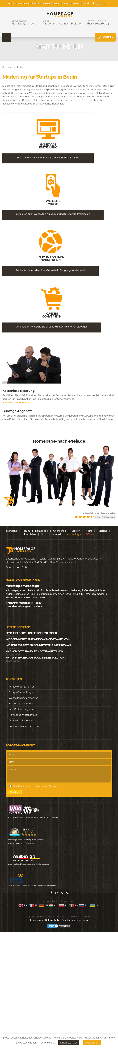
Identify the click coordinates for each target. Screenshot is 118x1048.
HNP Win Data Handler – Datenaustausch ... (35, 651)
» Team (36, 602)
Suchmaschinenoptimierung (24, 726)
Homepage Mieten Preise (23, 714)
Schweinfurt (36, 3)
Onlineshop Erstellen (20, 720)
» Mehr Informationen (18, 602)
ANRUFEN (107, 37)
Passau (76, 3)
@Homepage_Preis (16, 567)
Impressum (36, 920)
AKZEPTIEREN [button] (92, 1043)
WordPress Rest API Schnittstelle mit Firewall (39, 645)
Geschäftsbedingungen (74, 920)
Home (11, 3)
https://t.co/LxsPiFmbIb (63, 562)
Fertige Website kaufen (21, 686)
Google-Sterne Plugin (21, 692)
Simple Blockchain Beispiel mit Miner (31, 633)
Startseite (7, 67)
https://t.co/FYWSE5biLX (21, 562)
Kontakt (86, 3)
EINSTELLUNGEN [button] (68, 1043)
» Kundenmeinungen (18, 606)
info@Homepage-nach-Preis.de (62, 23)
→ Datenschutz (46, 1042)
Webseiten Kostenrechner (23, 698)
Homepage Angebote (21, 703)
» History (37, 606)
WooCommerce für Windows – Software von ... (39, 639)
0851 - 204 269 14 (97, 23)
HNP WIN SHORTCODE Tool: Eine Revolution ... (36, 657)
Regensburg (51, 3)
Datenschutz (52, 920)
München (22, 3)
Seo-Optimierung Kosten (22, 709)
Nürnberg (64, 3)
